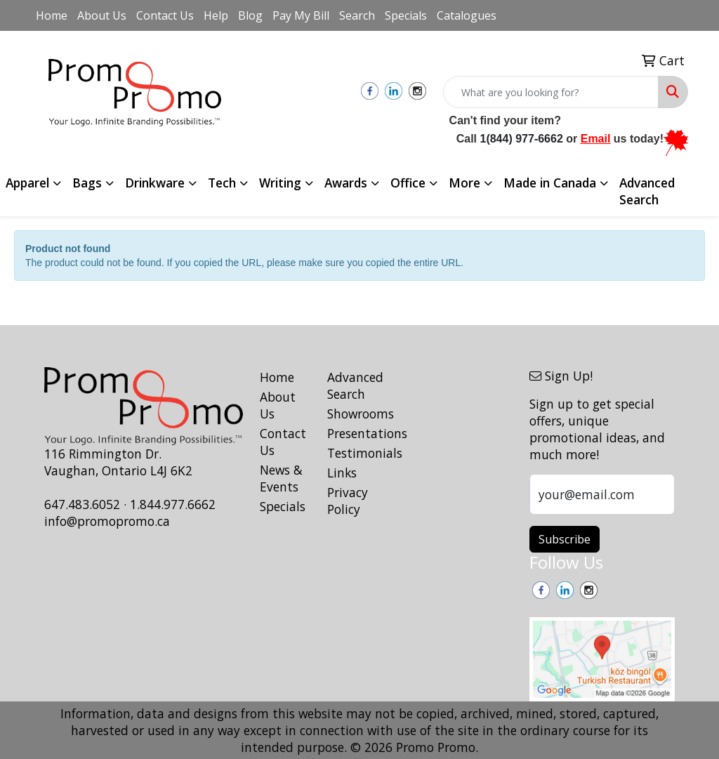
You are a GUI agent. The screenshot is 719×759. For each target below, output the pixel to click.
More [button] (464, 182)
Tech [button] (222, 182)
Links (342, 472)
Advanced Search (647, 191)
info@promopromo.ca (107, 521)
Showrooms (352, 413)
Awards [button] (345, 182)
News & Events (281, 478)
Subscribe (565, 539)
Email (596, 139)
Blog (250, 15)
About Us (101, 15)
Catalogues (466, 15)
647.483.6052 (82, 504)
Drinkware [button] (155, 182)
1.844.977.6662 (173, 504)
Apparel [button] (27, 182)
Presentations (352, 433)
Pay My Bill (300, 15)
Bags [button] (87, 182)
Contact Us (165, 15)
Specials (406, 15)
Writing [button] (280, 182)
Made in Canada (549, 182)
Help (216, 15)
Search (357, 15)
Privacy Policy (347, 500)
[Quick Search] (551, 92)
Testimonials (352, 452)
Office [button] (408, 182)
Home (51, 15)
